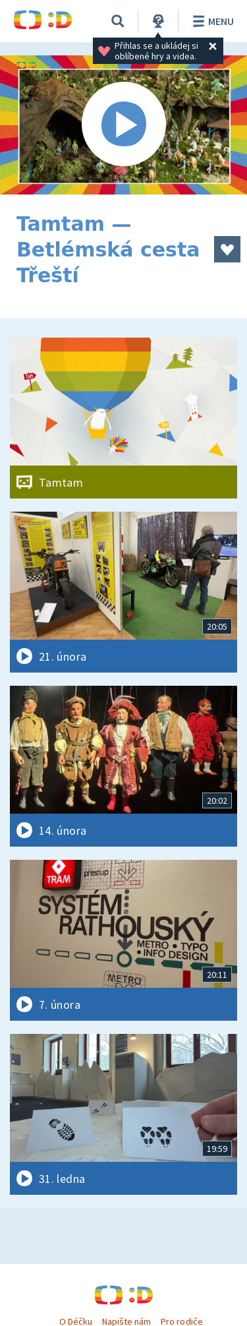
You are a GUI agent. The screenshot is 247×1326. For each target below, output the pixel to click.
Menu (211, 21)
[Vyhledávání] (118, 21)
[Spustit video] (123, 125)
